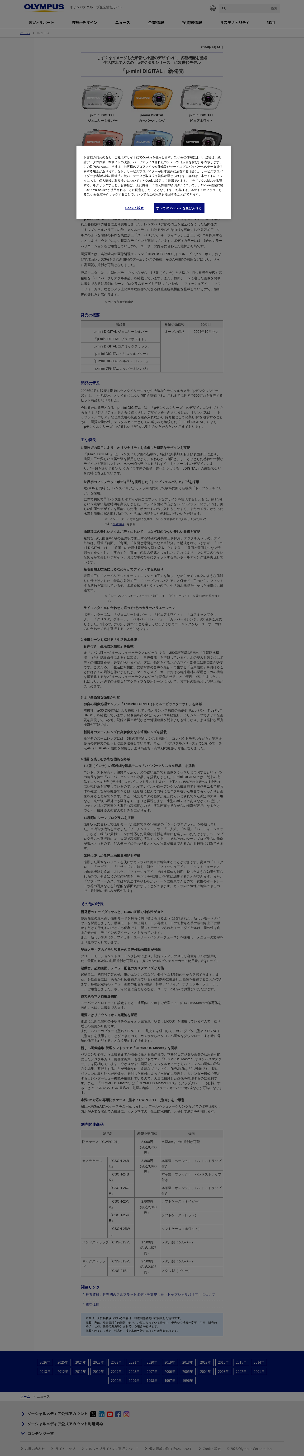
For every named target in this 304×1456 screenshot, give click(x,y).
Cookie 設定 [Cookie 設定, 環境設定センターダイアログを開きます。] (134, 208)
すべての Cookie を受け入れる (179, 208)
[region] (153, 182)
